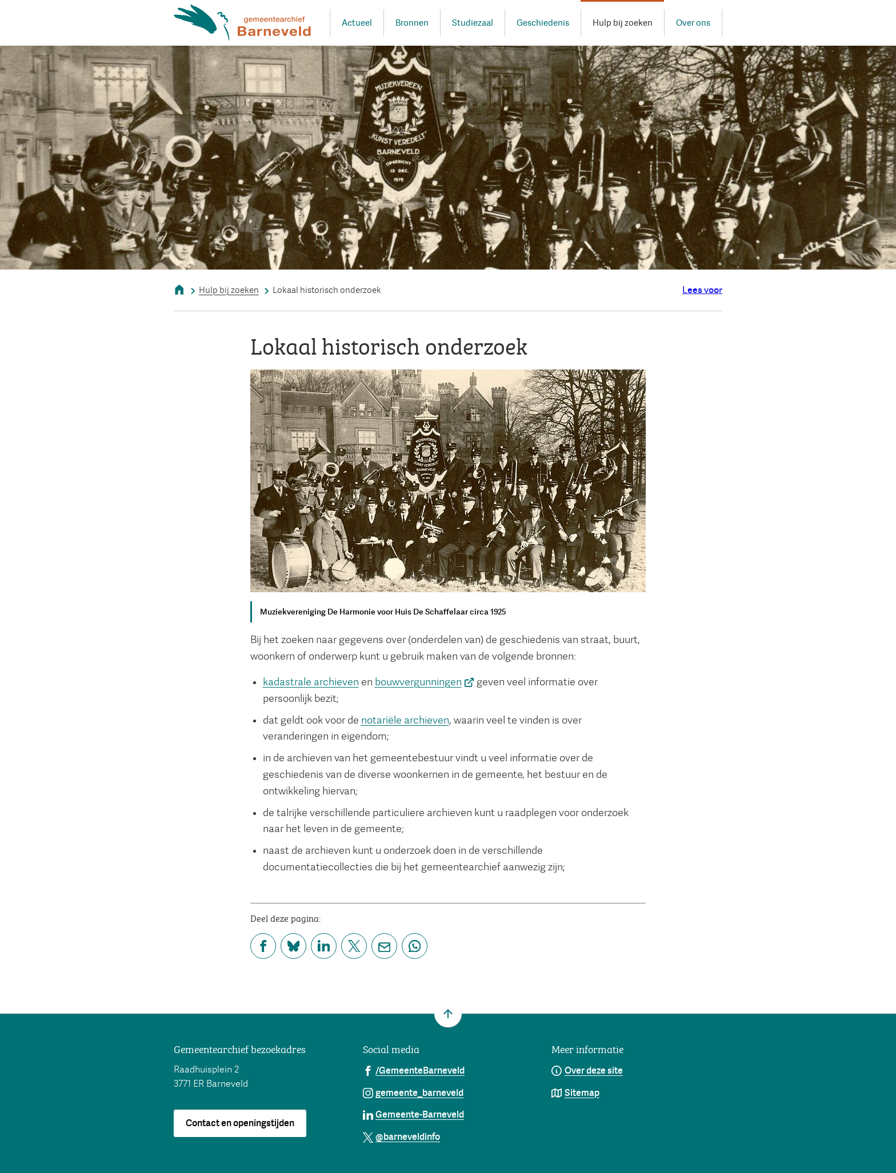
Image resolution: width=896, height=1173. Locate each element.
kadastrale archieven (311, 682)
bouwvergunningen (425, 682)
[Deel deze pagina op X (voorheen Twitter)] (354, 946)
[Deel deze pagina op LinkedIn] (324, 946)
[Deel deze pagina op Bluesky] (293, 946)
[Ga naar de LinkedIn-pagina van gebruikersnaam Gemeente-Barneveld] (414, 1114)
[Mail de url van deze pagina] (384, 946)
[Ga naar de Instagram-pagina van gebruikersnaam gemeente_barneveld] (413, 1092)
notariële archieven (405, 720)
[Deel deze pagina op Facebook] (263, 946)
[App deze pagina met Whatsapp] (414, 946)
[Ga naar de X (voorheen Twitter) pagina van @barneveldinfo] (402, 1136)
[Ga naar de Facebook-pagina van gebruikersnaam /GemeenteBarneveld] (414, 1070)
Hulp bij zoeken (229, 290)
